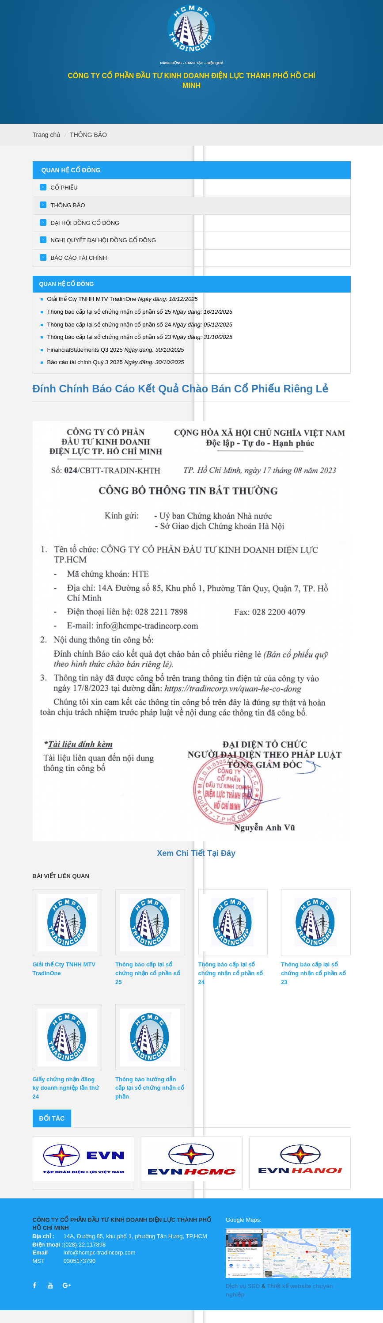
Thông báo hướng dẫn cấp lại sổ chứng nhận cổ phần (149, 1101)
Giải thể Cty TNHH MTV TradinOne (122, 311)
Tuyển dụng (279, 123)
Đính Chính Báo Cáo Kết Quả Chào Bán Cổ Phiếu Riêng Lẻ (181, 401)
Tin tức (238, 123)
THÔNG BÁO (88, 147)
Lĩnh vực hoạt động (184, 123)
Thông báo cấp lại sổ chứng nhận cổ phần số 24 (140, 337)
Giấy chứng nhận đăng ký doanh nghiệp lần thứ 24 (66, 1101)
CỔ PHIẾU (64, 200)
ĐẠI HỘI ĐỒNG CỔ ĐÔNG (85, 235)
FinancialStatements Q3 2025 (115, 362)
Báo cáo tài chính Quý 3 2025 (115, 375)
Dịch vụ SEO (243, 1299)
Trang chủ (47, 147)
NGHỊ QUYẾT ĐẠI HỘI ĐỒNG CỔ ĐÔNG (103, 253)
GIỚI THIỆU (128, 123)
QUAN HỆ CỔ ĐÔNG (74, 123)
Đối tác (52, 1131)
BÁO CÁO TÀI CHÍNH (79, 270)
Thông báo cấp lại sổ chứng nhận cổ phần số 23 (140, 349)
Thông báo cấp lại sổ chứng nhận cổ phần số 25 (140, 324)
